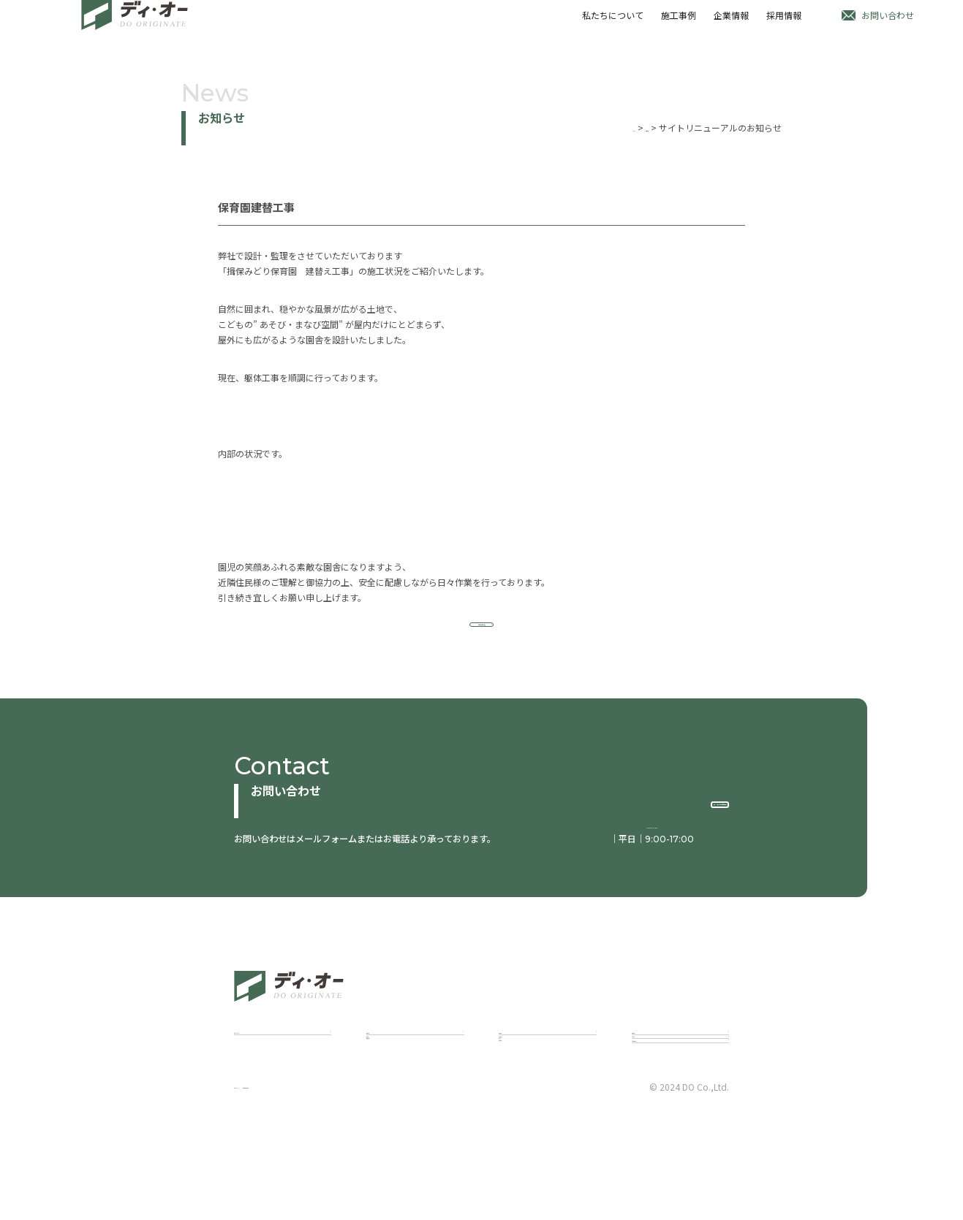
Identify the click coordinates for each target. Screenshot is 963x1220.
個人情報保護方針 (352, 1191)
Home (591, 127)
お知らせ (631, 127)
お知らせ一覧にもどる (481, 636)
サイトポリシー (264, 1191)
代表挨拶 (516, 1095)
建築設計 (383, 1095)
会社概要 (516, 1130)
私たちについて (607, 25)
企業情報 (728, 25)
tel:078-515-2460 (643, 844)
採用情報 (782, 25)
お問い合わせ (887, 25)
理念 (507, 1112)
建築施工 (383, 1112)
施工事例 (674, 25)
